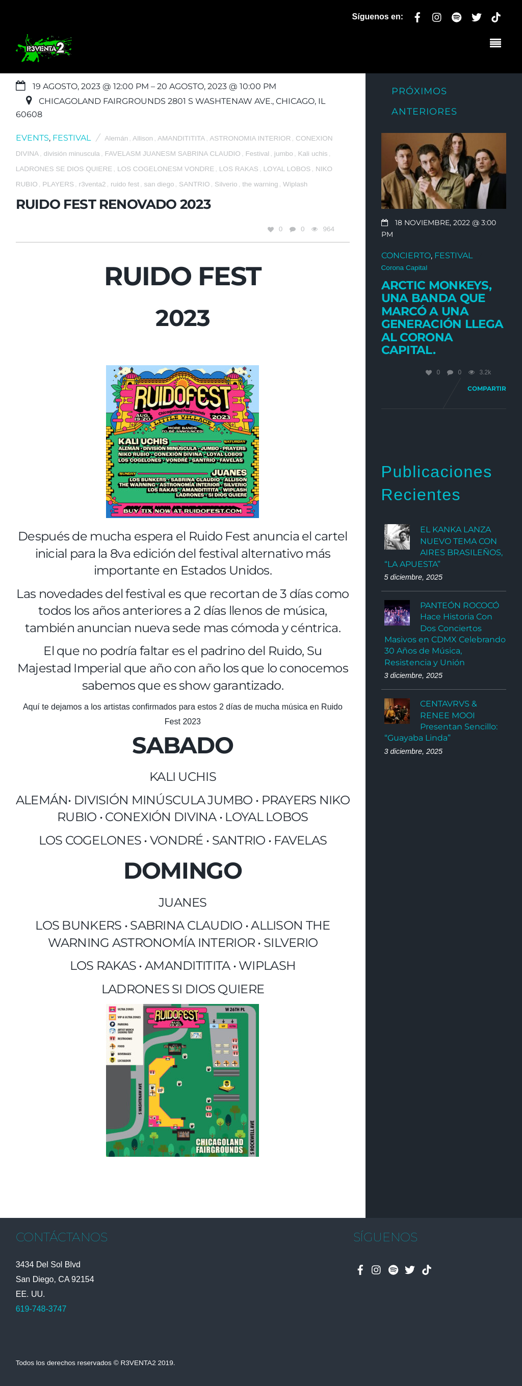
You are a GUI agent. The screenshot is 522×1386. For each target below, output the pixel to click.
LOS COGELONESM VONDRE (165, 169)
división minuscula (72, 153)
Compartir (486, 388)
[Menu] (498, 44)
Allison (143, 138)
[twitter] (476, 15)
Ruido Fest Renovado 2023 (113, 204)
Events (32, 138)
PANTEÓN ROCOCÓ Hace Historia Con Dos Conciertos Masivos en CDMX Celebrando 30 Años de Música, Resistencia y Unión (445, 634)
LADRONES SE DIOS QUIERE (64, 169)
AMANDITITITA (181, 138)
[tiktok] (496, 15)
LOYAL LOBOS (286, 169)
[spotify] (457, 15)
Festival (72, 138)
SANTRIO (194, 184)
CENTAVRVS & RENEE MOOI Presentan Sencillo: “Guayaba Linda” (441, 721)
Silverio (226, 184)
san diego (159, 184)
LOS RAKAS (238, 169)
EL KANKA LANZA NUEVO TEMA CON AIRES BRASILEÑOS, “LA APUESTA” (443, 546)
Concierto (406, 255)
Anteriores (424, 111)
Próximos (419, 91)
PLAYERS (58, 184)
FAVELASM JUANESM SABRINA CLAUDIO (172, 153)
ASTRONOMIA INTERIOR (250, 138)
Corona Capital (404, 267)
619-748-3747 (41, 1309)
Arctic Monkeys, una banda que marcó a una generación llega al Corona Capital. (442, 318)
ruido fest (125, 184)
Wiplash (295, 184)
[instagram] (437, 15)
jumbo (283, 153)
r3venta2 (92, 184)
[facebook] (417, 15)
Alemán (116, 138)
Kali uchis (312, 153)
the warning (260, 184)
